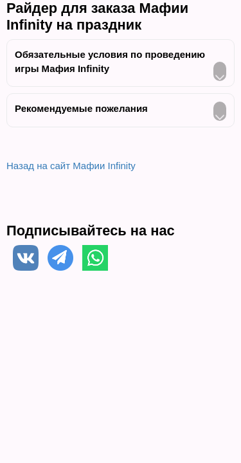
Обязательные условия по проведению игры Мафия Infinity (110, 61)
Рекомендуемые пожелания (81, 108)
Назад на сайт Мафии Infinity (71, 165)
